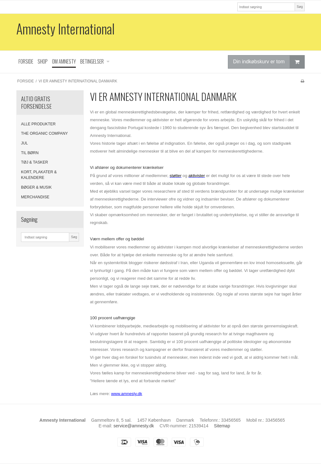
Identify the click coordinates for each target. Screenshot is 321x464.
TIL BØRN (30, 153)
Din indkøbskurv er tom (269, 61)
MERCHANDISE (35, 197)
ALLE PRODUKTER (38, 124)
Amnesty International (65, 28)
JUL (24, 143)
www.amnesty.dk (126, 393)
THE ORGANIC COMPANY (44, 133)
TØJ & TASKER (34, 162)
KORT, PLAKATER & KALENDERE (39, 175)
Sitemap (222, 425)
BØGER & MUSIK (36, 187)
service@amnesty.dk (133, 425)
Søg (300, 6)
